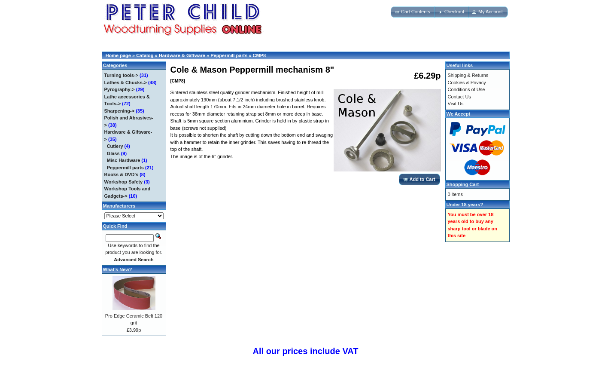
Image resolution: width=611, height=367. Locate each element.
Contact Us (459, 96)
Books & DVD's (121, 174)
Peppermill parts (228, 55)
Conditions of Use (466, 89)
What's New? (117, 269)
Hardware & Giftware (182, 55)
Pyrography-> (119, 89)
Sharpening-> (119, 110)
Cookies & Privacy (467, 82)
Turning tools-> (121, 75)
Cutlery (115, 146)
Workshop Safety (123, 181)
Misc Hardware (123, 160)
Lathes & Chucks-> (125, 82)
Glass (113, 153)
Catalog (144, 55)
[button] (413, 12)
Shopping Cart (463, 184)
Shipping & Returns (468, 75)
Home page (118, 55)
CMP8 (259, 55)
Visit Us (456, 103)
